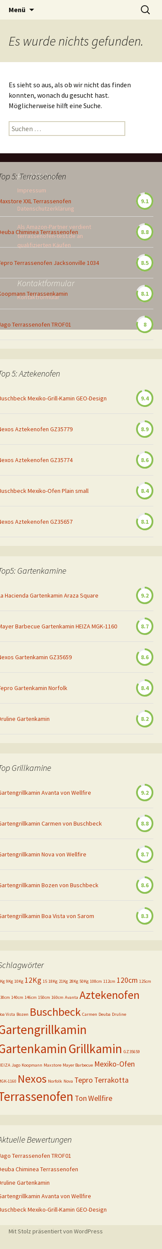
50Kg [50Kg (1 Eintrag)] (84, 981)
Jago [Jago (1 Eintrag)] (16, 1065)
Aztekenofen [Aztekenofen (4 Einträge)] (109, 995)
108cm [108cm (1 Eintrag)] (96, 981)
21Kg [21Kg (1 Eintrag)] (63, 981)
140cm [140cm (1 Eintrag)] (17, 997)
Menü (17, 9)
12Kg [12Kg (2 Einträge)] (33, 980)
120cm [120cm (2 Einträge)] (127, 980)
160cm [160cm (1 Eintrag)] (57, 997)
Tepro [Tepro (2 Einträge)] (83, 1080)
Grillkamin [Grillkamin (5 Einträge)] (95, 1049)
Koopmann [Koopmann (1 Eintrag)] (32, 1065)
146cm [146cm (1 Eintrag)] (31, 997)
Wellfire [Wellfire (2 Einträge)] (100, 1098)
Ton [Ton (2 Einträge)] (81, 1098)
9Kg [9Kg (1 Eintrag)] (9, 981)
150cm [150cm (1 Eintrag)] (44, 997)
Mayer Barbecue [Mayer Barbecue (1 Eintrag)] (78, 1065)
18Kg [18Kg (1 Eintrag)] (52, 981)
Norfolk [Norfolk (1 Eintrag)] (55, 1081)
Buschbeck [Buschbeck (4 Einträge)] (55, 1011)
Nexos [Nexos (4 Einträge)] (32, 1078)
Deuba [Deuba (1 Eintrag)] (104, 1014)
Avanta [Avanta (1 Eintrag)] (71, 997)
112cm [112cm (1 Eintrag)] (109, 981)
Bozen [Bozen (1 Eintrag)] (22, 1014)
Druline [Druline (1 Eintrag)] (119, 1014)
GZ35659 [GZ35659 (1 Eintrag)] (132, 1051)
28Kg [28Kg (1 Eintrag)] (73, 981)
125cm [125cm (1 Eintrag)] (145, 981)
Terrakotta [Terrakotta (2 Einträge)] (111, 1080)
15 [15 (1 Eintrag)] (45, 981)
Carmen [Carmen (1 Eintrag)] (89, 1014)
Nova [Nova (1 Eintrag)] (68, 1081)
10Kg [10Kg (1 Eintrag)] (18, 981)
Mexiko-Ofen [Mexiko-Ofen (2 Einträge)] (114, 1064)
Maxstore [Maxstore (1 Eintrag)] (52, 1065)
